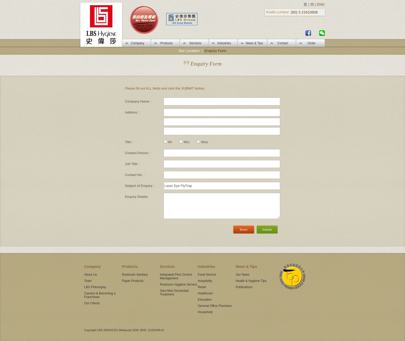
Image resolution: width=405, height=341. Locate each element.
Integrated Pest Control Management (176, 276)
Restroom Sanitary (135, 274)
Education (204, 299)
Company (136, 43)
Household (205, 312)
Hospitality (205, 281)
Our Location (189, 51)
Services (194, 43)
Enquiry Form (215, 51)
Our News (242, 274)
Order (310, 43)
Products (165, 43)
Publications (244, 287)
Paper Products (133, 281)
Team (88, 281)
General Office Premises (215, 306)
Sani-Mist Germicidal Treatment (174, 292)
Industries (223, 43)
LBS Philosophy (95, 287)
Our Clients (92, 303)
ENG (321, 4)
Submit (267, 229)
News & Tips (252, 43)
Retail (202, 287)
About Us (90, 274)
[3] (222, 206)
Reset (243, 229)
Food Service (207, 274)
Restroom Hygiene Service (178, 284)
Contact (281, 43)
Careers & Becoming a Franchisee (100, 295)
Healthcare (205, 293)
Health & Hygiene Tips (251, 281)
